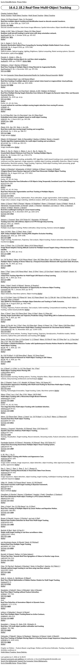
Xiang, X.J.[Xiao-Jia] (45, 313)
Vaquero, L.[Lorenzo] (8, 220)
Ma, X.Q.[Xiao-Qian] (16, 341)
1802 (9, 185)
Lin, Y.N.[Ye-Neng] (7, 259)
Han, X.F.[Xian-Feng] (64, 297)
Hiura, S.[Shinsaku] (23, 590)
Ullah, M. (4, 482)
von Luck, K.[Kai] (34, 518)
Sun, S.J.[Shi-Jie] (50, 297)
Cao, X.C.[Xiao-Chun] (36, 115)
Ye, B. (15, 43)
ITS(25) (3, 304)
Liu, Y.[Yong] (72, 259)
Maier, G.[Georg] (7, 204)
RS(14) (3, 252)
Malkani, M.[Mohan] (48, 91)
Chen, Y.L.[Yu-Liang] (25, 19)
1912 (12, 214)
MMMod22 (5, 398)
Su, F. (27, 468)
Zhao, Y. (15, 468)
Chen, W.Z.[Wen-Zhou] (41, 259)
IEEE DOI (4, 49)
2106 (12, 411)
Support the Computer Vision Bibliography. (33, 661)
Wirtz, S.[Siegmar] (66, 206)
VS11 (2, 570)
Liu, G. (12, 454)
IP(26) (3, 155)
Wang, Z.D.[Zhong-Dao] (9, 417)
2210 (9, 375)
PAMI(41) (4, 173)
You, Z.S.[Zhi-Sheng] (19, 506)
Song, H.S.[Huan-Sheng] (36, 297)
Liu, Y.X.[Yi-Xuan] (36, 417)
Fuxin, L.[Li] (17, 382)
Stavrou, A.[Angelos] (32, 285)
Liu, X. (30, 151)
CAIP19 (3, 447)
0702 (9, 584)
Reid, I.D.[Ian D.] (18, 530)
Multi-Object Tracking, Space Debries (14, 652)
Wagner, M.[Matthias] (33, 204)
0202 (9, 71)
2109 (11, 226)
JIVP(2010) (4, 97)
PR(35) (3, 83)
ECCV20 (3, 421)
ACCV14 (3, 510)
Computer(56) (6, 290)
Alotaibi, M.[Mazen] (28, 382)
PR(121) (3, 224)
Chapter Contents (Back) (9, 13)
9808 (9, 642)
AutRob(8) (4, 61)
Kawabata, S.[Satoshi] (8, 590)
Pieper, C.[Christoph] (48, 204)
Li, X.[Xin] (14, 368)
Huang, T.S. (42, 151)
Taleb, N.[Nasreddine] (25, 139)
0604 (11, 25)
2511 (9, 332)
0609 (9, 596)
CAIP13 (3, 558)
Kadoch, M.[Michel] (61, 271)
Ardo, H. (4, 578)
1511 (12, 501)
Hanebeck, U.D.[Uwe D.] (51, 206)
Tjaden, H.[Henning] (8, 169)
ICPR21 (3, 433)
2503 (9, 320)
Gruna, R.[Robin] (62, 204)
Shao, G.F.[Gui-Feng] (22, 91)
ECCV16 (3, 194)
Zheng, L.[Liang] (23, 417)
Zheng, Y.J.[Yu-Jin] (7, 325)
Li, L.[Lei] (64, 259)
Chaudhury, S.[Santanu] (54, 494)
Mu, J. (7, 454)
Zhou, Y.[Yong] (6, 313)
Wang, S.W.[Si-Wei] (34, 394)
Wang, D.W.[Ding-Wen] (67, 325)
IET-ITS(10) (4, 131)
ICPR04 (3, 628)
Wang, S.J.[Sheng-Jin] (59, 417)
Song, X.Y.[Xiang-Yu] (20, 297)
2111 (9, 389)
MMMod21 (5, 409)
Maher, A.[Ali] (5, 31)
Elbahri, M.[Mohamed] (9, 139)
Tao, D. (35, 151)
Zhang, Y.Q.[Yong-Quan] (36, 355)
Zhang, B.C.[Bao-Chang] (32, 31)
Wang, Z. (24, 151)
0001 (29, 61)
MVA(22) (4, 119)
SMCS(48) (4, 47)
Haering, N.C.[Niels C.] (52, 566)
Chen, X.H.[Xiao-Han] (30, 325)
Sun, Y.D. (13, 127)
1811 (11, 37)
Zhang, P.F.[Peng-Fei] (8, 339)
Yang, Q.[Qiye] (34, 271)
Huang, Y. (9, 43)
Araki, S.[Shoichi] (53, 636)
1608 (9, 133)
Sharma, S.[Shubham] (25, 494)
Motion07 (4, 582)
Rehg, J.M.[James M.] (43, 382)
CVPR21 (3, 387)
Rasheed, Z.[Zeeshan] (22, 566)
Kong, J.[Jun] (27, 231)
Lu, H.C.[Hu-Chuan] (24, 368)
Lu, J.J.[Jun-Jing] (73, 339)
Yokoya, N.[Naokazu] (24, 636)
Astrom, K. (11, 578)
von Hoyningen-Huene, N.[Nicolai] (12, 542)
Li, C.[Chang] (34, 339)
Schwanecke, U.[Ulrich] (24, 169)
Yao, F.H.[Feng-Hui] (7, 91)
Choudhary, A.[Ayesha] (9, 494)
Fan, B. (10, 151)
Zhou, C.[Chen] (17, 231)
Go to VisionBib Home (8, 2)
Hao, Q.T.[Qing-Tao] (60, 339)
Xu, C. (20, 43)
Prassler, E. (4, 57)
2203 (12, 401)
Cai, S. (3, 43)
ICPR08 (3, 107)
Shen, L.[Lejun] (6, 506)
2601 (9, 350)
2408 (9, 306)
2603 (9, 362)
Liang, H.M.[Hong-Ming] (19, 271)
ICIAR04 (3, 616)
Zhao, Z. (21, 468)
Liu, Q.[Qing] (30, 506)
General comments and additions (12, 659)
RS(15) (3, 278)
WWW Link (5, 37)
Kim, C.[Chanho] (6, 382)
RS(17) (3, 318)
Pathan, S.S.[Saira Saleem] (24, 554)
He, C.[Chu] (18, 325)
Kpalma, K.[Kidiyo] (39, 139)
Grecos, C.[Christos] (21, 518)
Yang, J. (19, 127)
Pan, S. (3, 468)
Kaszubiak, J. (5, 624)
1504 (12, 512)
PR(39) (3, 23)
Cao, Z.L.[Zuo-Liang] (21, 115)
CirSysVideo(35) (6, 329)
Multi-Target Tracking (35, 15)
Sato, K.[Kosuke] (36, 590)
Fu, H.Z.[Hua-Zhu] (7, 115)
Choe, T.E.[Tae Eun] (7, 566)
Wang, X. (4, 151)
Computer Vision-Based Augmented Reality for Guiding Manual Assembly (32, 75)
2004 (9, 461)
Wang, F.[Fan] (5, 394)
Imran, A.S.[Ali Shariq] (34, 482)
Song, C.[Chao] (6, 245)
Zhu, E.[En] (23, 394)
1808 (9, 49)
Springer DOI (5, 196)
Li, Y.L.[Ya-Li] (46, 417)
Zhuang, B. (33, 468)
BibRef (72, 27)
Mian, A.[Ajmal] (13, 299)
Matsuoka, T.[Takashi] (8, 636)
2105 (9, 435)
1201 (9, 572)
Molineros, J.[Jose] (7, 65)
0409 (12, 618)
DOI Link (4, 71)
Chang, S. (16, 151)
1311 (12, 560)
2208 (9, 238)
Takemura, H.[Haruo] (39, 636)
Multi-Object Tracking (19, 15)
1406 (12, 524)
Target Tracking (6, 15)
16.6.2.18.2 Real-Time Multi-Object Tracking (40, 7)
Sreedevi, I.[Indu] (39, 494)
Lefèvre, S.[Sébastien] (8, 612)
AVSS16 (3, 487)
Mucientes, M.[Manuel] (39, 220)
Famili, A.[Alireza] (18, 285)
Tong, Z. (9, 468)
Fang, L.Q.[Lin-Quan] (46, 271)
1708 (9, 157)
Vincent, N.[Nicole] (22, 612)
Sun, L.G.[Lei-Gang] (22, 339)
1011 (9, 99)
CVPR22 (3, 373)
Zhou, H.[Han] (33, 313)
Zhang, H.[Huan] (43, 325)
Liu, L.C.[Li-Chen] (6, 297)
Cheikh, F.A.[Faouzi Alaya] (17, 482)
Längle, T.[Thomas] (35, 206)
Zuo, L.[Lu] (4, 341)
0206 (11, 85)
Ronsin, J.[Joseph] (53, 139)
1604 (9, 145)
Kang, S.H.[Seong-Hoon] (9, 79)
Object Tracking (49, 15)
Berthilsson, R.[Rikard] (23, 578)
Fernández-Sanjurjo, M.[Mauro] (12, 443)
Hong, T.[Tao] (5, 271)
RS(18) (3, 348)
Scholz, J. (12, 57)
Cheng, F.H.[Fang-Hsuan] (9, 19)
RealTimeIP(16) (6, 212)
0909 (12, 548)
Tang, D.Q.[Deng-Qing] (19, 313)
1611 (12, 196)
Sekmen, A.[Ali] (35, 91)
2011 (12, 423)
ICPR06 (3, 594)
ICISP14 (3, 522)
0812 (9, 109)
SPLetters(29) (5, 236)
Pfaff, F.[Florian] (18, 204)
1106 (9, 536)
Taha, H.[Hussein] (17, 31)
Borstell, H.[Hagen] (7, 554)
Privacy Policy (21, 2)
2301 (9, 280)
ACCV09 (3, 546)
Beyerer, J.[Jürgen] (20, 208)
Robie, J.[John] (6, 285)
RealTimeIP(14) (6, 35)
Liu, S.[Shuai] (5, 368)
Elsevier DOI (5, 25)
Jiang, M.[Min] (6, 231)
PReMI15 (4, 498)
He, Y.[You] (35, 368)
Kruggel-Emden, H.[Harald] (18, 206)
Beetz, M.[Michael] (32, 542)
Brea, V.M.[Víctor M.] (23, 220)
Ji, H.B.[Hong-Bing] (20, 355)
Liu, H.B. (25, 127)
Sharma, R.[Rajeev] (21, 65)
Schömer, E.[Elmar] (39, 169)
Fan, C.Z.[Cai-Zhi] (18, 245)
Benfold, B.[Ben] (6, 530)
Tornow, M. (14, 624)
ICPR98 (3, 640)
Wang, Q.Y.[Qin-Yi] (46, 339)
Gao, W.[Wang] (55, 259)
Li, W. (3, 454)
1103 (11, 121)
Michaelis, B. (31, 624)
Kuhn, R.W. (22, 624)
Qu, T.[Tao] (54, 325)
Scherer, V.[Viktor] (7, 208)
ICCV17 (3, 183)
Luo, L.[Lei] (15, 394)
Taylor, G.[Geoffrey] (37, 566)
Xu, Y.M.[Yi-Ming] (7, 355)
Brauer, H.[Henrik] (7, 518)
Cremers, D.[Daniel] (53, 169)
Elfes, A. (19, 57)
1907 (9, 175)
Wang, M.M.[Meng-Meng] (33, 245)
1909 (12, 449)
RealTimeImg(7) (6, 69)
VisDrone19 (5, 459)
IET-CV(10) (4, 143)
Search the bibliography (9, 661)
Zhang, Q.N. (5, 127)
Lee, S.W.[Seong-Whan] (26, 79)
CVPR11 (3, 534)
